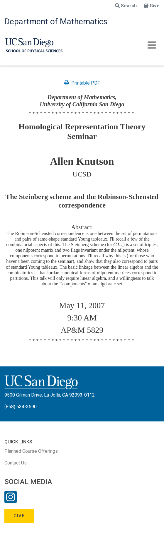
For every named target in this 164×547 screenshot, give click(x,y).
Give (152, 5)
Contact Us (15, 463)
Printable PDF (82, 83)
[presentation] (118, 244)
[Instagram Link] (10, 500)
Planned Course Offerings (31, 451)
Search (126, 5)
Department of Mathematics (55, 21)
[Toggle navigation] (152, 45)
